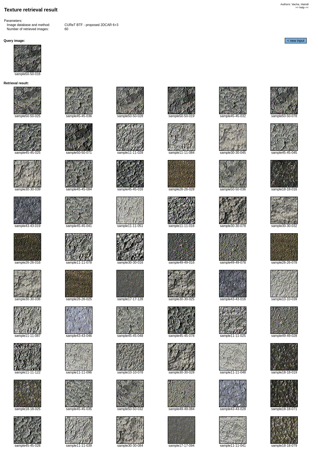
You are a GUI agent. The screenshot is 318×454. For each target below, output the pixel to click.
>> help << (302, 7)
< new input (295, 40)
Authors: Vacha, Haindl (294, 4)
